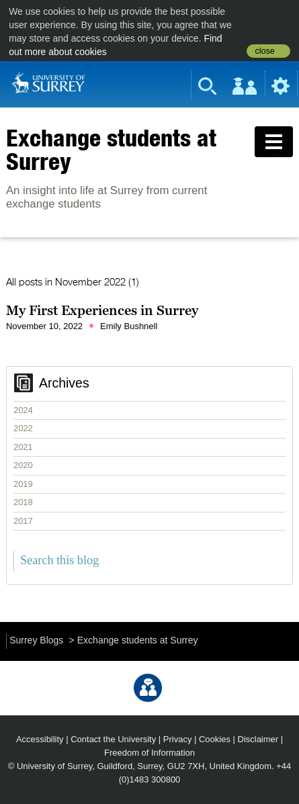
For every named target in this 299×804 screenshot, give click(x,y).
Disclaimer (258, 739)
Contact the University (113, 739)
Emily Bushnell (128, 326)
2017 (23, 521)
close (264, 51)
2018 (23, 502)
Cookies (214, 739)
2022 (23, 428)
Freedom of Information (149, 753)
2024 (23, 410)
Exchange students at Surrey (111, 149)
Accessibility (40, 739)
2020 (23, 465)
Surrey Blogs (36, 640)
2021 (23, 447)
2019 (23, 484)
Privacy (177, 739)
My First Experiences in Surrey (102, 310)
